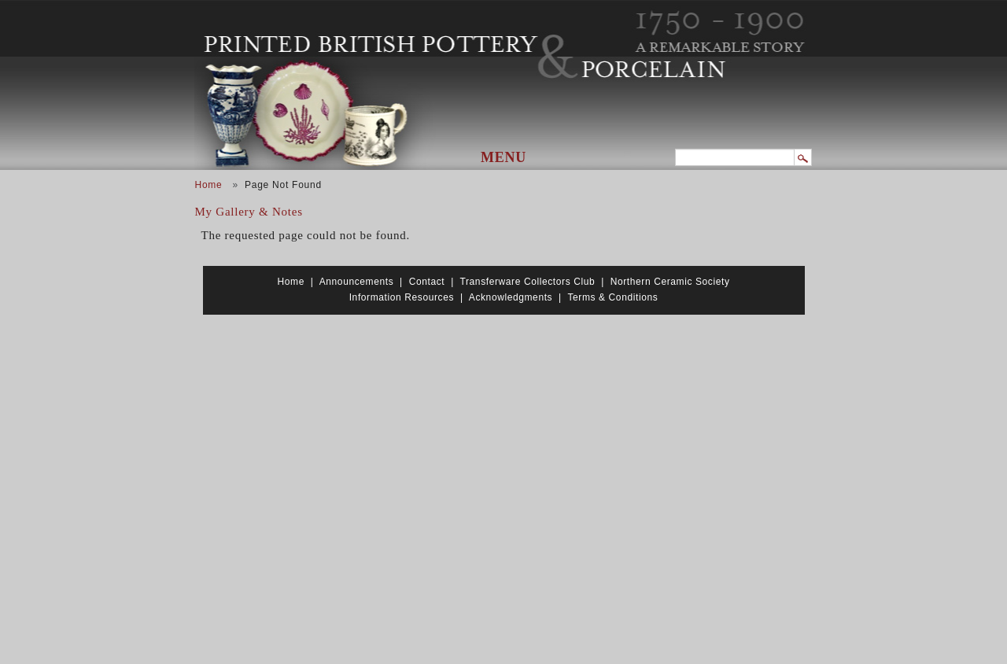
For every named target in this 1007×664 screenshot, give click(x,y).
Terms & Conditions (612, 297)
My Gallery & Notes (249, 211)
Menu (503, 157)
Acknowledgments (510, 297)
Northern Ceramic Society (670, 281)
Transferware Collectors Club (528, 281)
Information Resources (401, 297)
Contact (427, 281)
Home (209, 184)
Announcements (356, 281)
